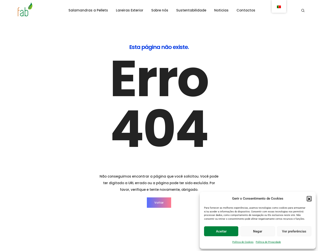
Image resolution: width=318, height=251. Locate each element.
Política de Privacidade (268, 242)
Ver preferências (294, 231)
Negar (257, 231)
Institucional (169, 212)
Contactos (246, 10)
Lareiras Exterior (129, 10)
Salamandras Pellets (133, 212)
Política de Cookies (243, 242)
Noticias (221, 10)
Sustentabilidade (191, 10)
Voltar (159, 159)
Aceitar (221, 231)
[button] (309, 198)
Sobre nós (159, 10)
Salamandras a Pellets (88, 10)
